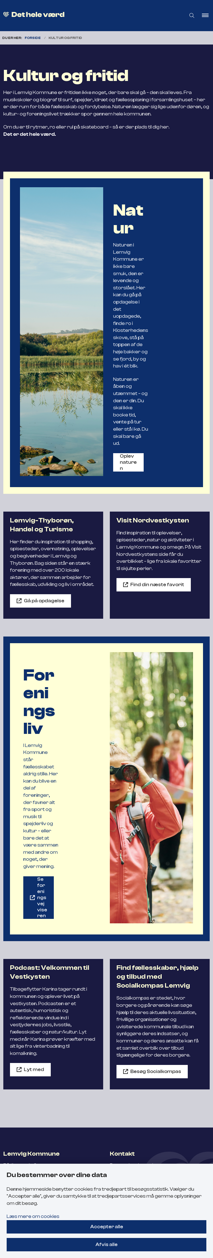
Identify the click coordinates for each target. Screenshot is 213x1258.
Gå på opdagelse (44, 600)
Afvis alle (106, 1244)
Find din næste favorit (157, 584)
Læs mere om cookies (33, 1216)
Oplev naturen (128, 462)
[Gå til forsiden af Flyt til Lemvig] (89, 15)
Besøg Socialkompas (155, 1071)
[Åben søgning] (192, 15)
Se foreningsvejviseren (42, 897)
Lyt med (34, 1069)
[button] (207, 15)
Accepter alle (106, 1226)
